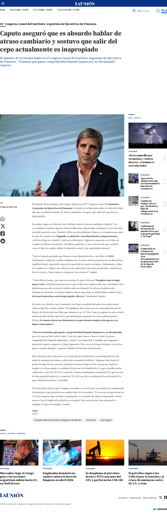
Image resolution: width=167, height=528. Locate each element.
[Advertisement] (83, 93)
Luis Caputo (106, 420)
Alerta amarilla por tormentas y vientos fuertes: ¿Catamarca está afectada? (141, 161)
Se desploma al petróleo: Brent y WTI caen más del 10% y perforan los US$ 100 (105, 479)
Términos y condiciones (53, 504)
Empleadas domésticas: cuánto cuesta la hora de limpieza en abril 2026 (61, 477)
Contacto (122, 498)
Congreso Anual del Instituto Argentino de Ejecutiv (57, 420)
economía (91, 420)
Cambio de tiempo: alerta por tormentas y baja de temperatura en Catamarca (149, 208)
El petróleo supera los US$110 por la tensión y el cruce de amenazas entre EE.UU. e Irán (147, 479)
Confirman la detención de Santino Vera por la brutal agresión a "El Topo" (150, 231)
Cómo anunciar (149, 498)
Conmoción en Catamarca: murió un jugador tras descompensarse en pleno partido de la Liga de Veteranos (150, 258)
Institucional (134, 498)
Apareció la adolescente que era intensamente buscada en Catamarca (150, 183)
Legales (67, 504)
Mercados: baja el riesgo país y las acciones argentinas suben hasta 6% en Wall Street (18, 479)
